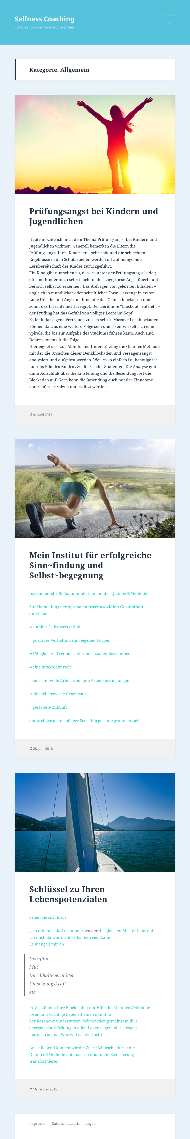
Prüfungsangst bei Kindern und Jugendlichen (93, 216)
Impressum (38, 1123)
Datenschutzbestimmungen (74, 1123)
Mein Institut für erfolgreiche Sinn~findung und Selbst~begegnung (90, 565)
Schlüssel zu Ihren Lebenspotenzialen (68, 893)
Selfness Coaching (44, 18)
